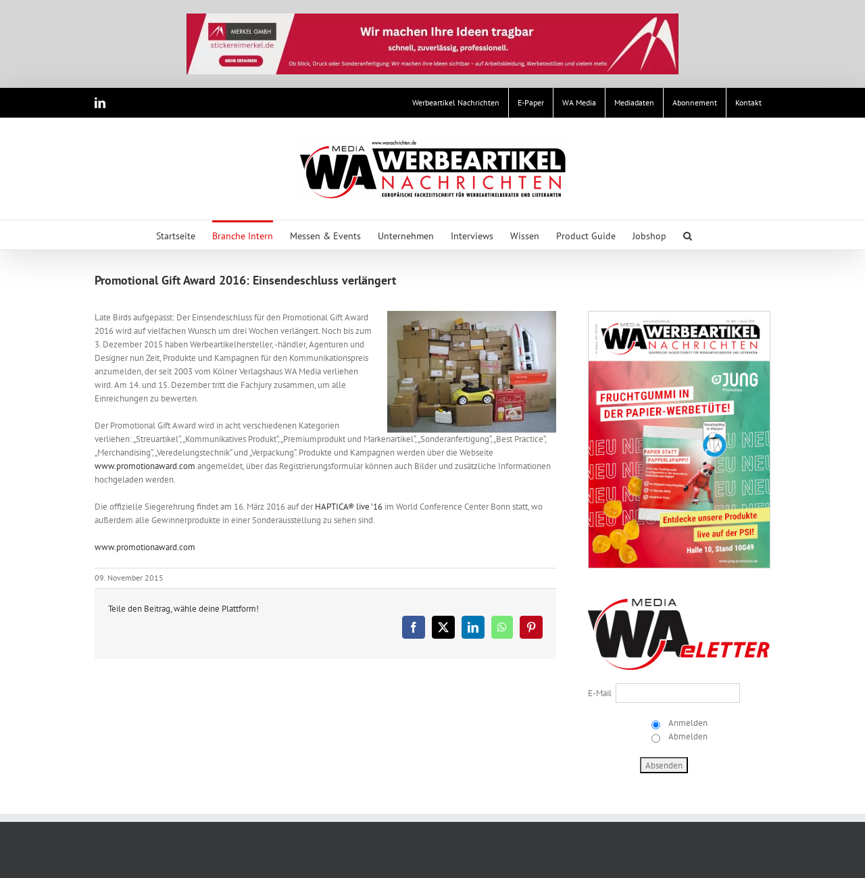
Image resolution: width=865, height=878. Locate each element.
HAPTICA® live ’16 (348, 506)
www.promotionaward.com (145, 466)
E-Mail (600, 693)
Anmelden (687, 723)
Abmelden (687, 736)
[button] (687, 234)
